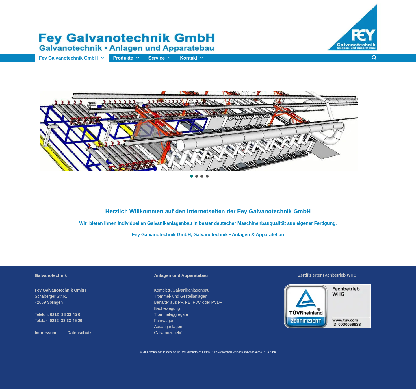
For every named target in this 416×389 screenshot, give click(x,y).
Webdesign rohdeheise (162, 352)
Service (162, 58)
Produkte (128, 58)
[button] (49, 131)
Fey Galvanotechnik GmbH (74, 58)
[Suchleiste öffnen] (374, 58)
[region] (208, 135)
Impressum (45, 332)
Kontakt (194, 58)
